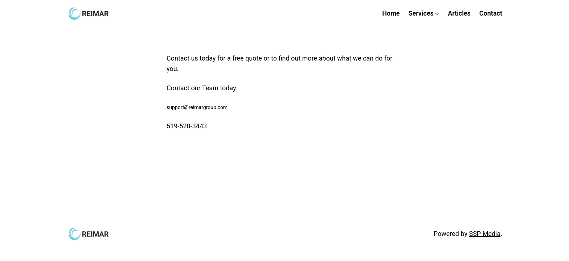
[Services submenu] (437, 14)
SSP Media (484, 233)
